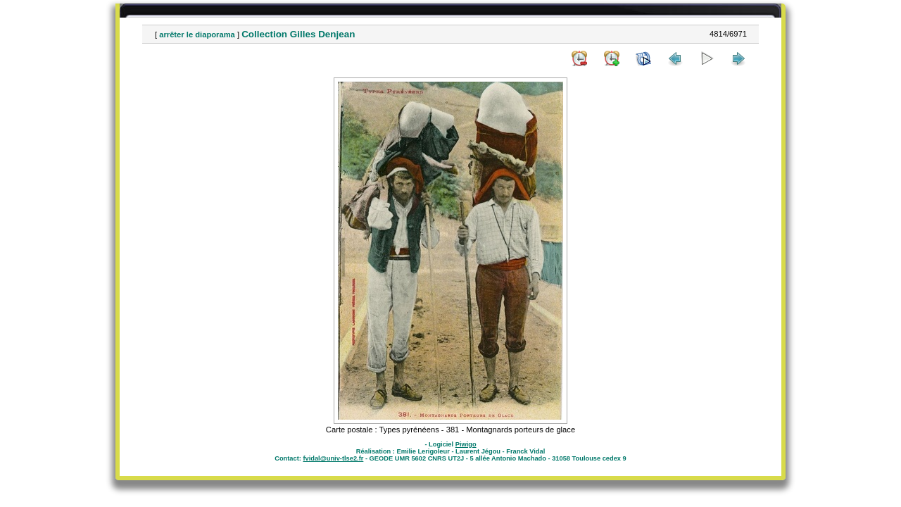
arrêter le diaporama (197, 34)
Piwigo (466, 444)
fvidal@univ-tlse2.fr (333, 458)
